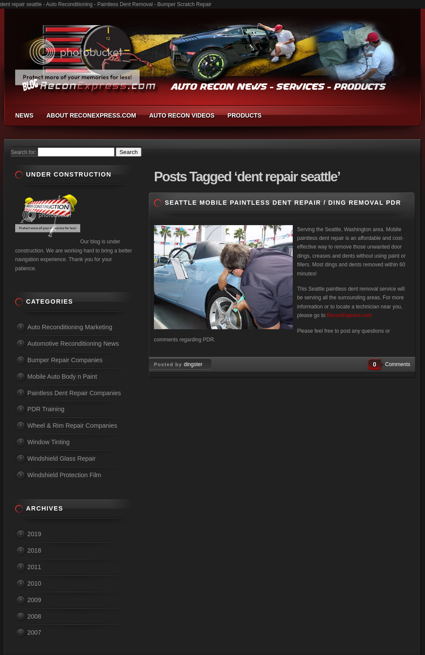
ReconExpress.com (349, 315)
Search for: (23, 152)
